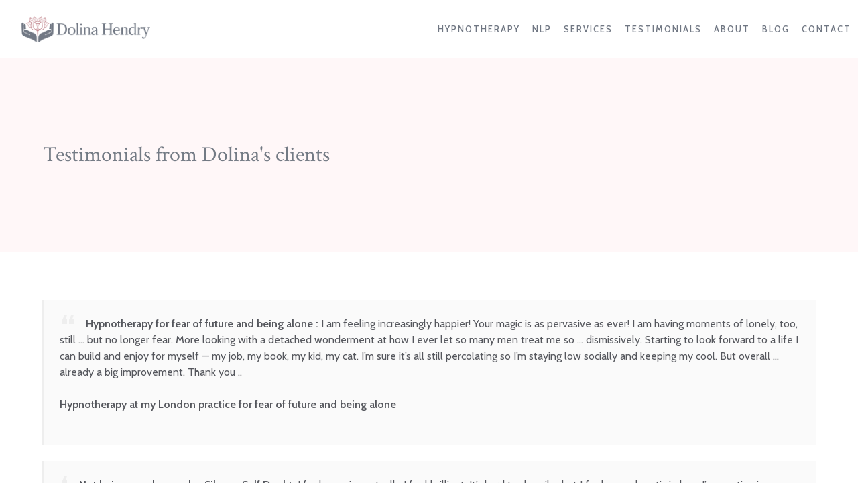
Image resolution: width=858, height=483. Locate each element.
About (732, 29)
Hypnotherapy (479, 29)
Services (588, 29)
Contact (826, 29)
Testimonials (663, 29)
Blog (776, 29)
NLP (542, 29)
